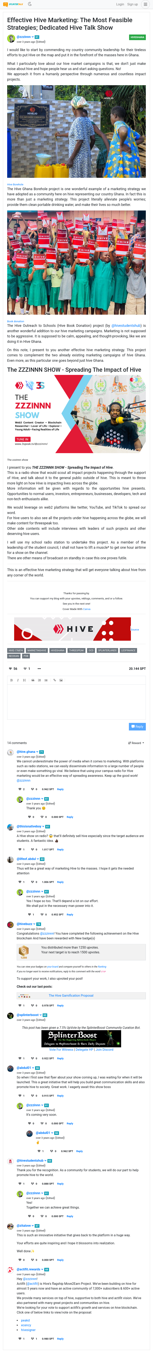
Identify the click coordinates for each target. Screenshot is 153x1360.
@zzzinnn (25, 37)
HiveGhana (137, 37)
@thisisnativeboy (30, 826)
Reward (135, 743)
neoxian (14, 656)
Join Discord (104, 1050)
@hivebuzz (26, 924)
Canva (86, 609)
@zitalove (25, 1226)
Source (135, 629)
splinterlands (107, 650)
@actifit (32, 1284)
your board (52, 966)
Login (120, 4)
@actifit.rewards (30, 1269)
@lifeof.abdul (28, 859)
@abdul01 (25, 1068)
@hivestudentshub (126, 326)
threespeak (76, 650)
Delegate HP (84, 1050)
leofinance (128, 650)
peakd (25, 1320)
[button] (144, 4)
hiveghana (57, 650)
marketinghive (36, 650)
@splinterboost (29, 1015)
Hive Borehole (15, 184)
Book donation (15, 321)
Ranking (102, 966)
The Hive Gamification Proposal (71, 995)
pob (26, 656)
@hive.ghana (27, 752)
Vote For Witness (61, 1050)
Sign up (132, 4)
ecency (26, 1325)
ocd (91, 650)
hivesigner (28, 1330)
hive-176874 (16, 650)
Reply (137, 726)
